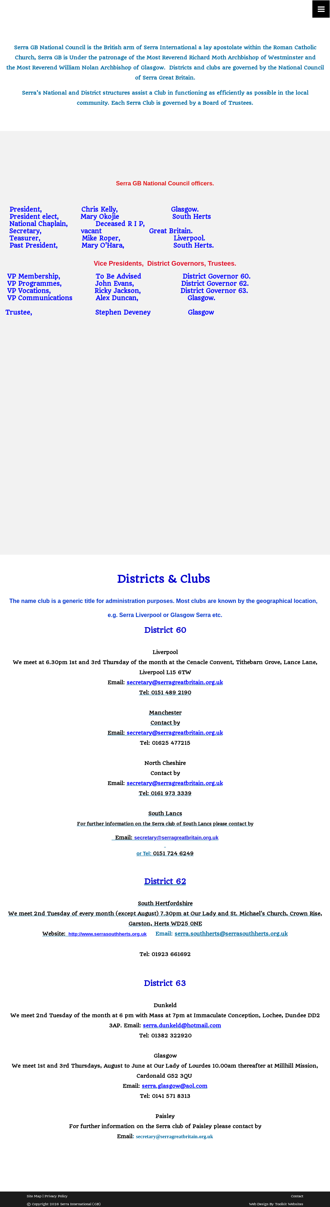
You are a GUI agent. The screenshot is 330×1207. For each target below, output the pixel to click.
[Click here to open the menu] (321, 9)
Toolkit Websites (289, 1204)
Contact (297, 1196)
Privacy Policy (56, 1196)
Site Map (34, 1196)
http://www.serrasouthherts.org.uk (107, 934)
